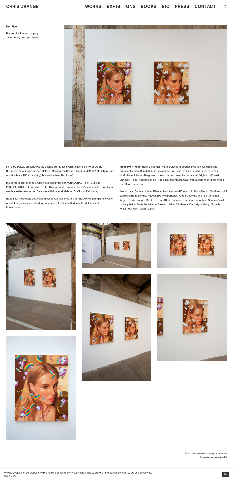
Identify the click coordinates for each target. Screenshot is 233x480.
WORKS (93, 6)
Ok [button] (225, 474)
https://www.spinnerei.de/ (213, 457)
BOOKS (149, 6)
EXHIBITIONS (121, 6)
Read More (10, 476)
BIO (166, 6)
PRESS (182, 6)
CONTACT (205, 6)
